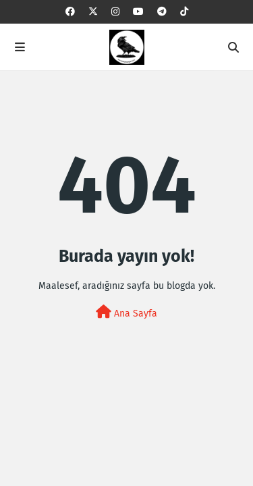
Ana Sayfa (126, 312)
